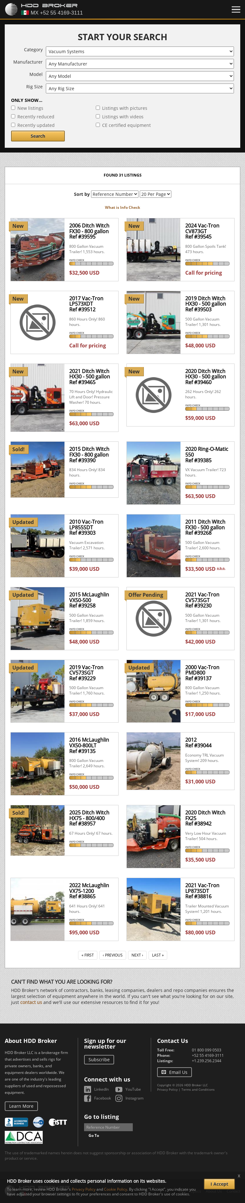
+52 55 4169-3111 (208, 1055)
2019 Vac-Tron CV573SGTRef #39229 (86, 673)
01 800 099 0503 (206, 1050)
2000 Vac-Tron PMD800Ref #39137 (202, 673)
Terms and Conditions (198, 1089)
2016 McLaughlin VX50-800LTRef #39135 (89, 745)
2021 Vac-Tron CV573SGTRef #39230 (202, 600)
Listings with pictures (124, 108)
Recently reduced (35, 117)
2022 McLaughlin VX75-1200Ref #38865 (89, 891)
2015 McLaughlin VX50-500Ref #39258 (89, 600)
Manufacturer (28, 62)
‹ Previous (113, 955)
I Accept (219, 1184)
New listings (30, 108)
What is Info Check (122, 207)
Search (38, 136)
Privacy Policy (167, 1089)
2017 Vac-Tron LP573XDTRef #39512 (86, 304)
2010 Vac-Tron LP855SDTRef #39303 (86, 527)
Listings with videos (123, 117)
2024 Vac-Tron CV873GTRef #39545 (202, 231)
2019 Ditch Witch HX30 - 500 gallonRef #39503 (205, 304)
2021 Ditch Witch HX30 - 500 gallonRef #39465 (89, 377)
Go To (94, 1135)
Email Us (178, 1072)
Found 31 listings (123, 175)
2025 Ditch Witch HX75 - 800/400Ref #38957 (89, 818)
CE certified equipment (126, 125)
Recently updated (36, 125)
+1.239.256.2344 (206, 1060)
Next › (137, 955)
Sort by (82, 194)
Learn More (21, 1106)
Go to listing (101, 1116)
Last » (158, 955)
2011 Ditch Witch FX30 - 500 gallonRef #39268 (205, 527)
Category (33, 50)
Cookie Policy (115, 1189)
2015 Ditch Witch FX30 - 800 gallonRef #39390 (89, 455)
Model (36, 74)
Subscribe (99, 1060)
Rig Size (34, 87)
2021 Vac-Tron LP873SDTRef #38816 (202, 891)
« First (88, 955)
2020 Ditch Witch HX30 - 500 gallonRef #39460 (205, 377)
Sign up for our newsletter (105, 1043)
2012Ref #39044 (198, 742)
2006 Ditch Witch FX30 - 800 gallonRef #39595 (89, 231)
